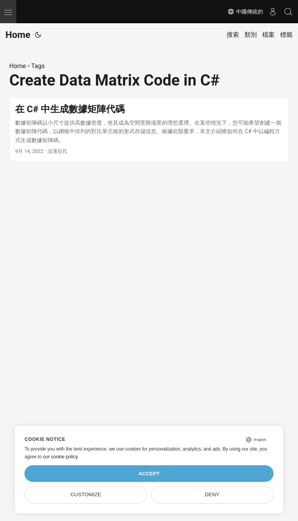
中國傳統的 (245, 11)
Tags (38, 66)
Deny (212, 494)
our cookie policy (60, 456)
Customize (86, 494)
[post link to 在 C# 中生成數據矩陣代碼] (149, 129)
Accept (149, 473)
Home (17, 34)
